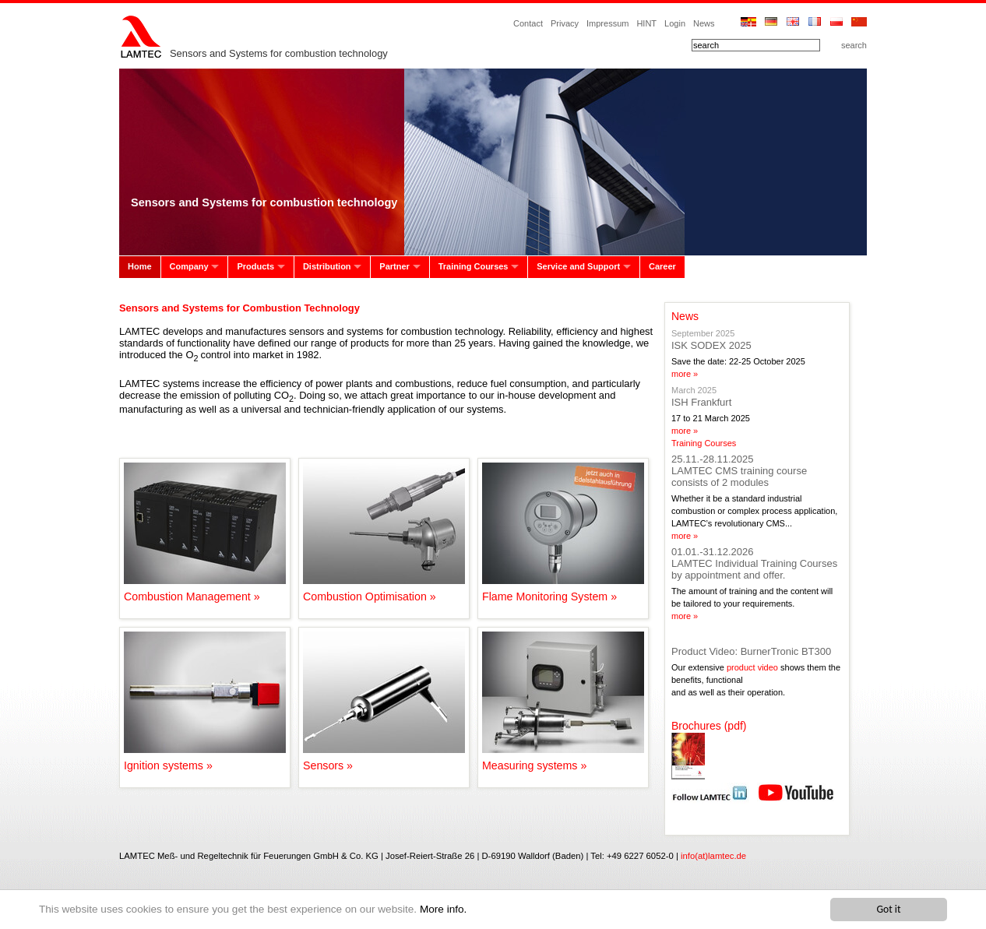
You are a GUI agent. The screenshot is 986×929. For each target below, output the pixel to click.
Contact (528, 23)
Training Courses (473, 266)
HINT (646, 23)
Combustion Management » (205, 590)
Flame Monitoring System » (563, 590)
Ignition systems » (205, 759)
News (704, 23)
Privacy (565, 23)
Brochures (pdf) (708, 726)
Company (189, 266)
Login (674, 23)
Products (255, 266)
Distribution (327, 266)
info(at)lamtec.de (713, 855)
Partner (394, 266)
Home (140, 266)
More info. (443, 909)
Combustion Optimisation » (384, 590)
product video (752, 667)
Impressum (607, 23)
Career (662, 266)
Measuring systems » (563, 759)
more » (684, 373)
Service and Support (578, 266)
